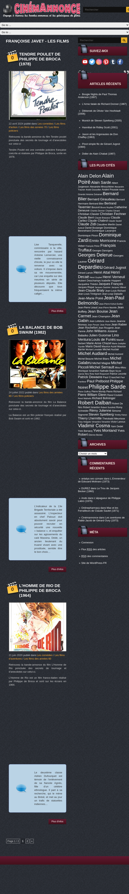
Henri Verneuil (114, 277)
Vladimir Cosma (94, 425)
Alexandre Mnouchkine (102, 186)
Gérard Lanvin (85, 272)
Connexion (87, 542)
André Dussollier (93, 189)
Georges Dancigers (102, 250)
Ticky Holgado (84, 422)
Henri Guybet (96, 277)
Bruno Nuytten (107, 207)
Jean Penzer (93, 325)
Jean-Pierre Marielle (107, 307)
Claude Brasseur (102, 218)
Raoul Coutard (114, 395)
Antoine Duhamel (94, 194)
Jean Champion (101, 316)
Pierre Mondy (99, 391)
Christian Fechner (113, 214)
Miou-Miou (120, 367)
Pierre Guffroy (84, 391)
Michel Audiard (92, 353)
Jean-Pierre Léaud (87, 307)
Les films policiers (24, 395)
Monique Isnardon (88, 370)
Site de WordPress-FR (94, 563)
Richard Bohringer (103, 398)
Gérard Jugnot (114, 268)
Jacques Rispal (86, 287)
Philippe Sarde (107, 386)
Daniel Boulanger (94, 227)
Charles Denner (97, 211)
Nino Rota (89, 374)
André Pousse (110, 189)
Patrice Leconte (118, 373)
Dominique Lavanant (104, 230)
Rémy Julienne (100, 410)
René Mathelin (84, 398)
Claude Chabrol (98, 220)
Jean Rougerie (106, 327)
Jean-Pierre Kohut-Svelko (111, 304)
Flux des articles (93, 549)
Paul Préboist (98, 381)
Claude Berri (86, 217)
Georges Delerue (95, 254)
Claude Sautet (115, 221)
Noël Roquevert (102, 374)
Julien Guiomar (100, 335)
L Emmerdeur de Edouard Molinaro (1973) (101, 480)
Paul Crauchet (111, 377)
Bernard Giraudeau (101, 199)
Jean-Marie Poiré (90, 298)
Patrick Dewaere (90, 377)
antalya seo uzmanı (92, 478)
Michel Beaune (86, 358)
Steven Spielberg (101, 414)
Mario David (93, 346)
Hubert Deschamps (89, 280)
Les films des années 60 (37, 658)
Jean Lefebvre (96, 321)
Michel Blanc (101, 358)
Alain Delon (89, 176)
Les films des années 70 (33, 127)
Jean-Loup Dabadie (112, 294)
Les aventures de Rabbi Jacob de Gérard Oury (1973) (101, 519)
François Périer (93, 246)
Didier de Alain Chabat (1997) (98, 153)
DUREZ (85, 488)
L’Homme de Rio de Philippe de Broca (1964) (40, 590)
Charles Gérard (112, 211)
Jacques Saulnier (103, 287)
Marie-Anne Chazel (99, 343)
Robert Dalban (94, 403)
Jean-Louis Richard (115, 290)
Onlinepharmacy (90, 507)
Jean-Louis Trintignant (89, 294)
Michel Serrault (101, 367)
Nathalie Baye (107, 371)
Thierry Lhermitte (90, 418)
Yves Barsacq (85, 431)
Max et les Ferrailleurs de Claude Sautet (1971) (98, 509)
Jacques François (110, 284)
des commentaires (94, 556)
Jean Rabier (119, 324)
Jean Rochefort (88, 327)
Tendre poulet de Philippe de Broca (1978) (40, 59)
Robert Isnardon (91, 407)
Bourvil (96, 207)
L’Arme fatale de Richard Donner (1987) (104, 104)
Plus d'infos (57, 311)
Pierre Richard (114, 391)
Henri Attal (102, 272)
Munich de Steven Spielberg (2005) (102, 120)
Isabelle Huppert (111, 280)
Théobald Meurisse (113, 418)
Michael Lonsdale (94, 349)
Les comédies (45, 123)
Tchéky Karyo (120, 415)
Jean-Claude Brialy (91, 290)
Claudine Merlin (106, 224)
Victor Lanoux (118, 421)
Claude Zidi (87, 224)
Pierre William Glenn (92, 394)
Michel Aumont (115, 354)
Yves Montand (105, 430)
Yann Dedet (117, 426)
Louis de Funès (103, 339)
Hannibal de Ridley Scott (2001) (100, 127)
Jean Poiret (105, 325)
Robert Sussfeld (108, 407)
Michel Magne (101, 363)
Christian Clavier (88, 214)
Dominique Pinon (88, 235)
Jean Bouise (98, 311)
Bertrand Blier (96, 203)
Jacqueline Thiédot (88, 284)
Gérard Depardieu (91, 264)
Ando (84, 498)
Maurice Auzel (109, 346)
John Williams (96, 331)
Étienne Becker (96, 435)
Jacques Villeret (118, 287)
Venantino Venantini (101, 422)
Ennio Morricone (102, 241)
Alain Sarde (101, 182)
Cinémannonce (89, 517)
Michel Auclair (111, 349)
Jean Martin (110, 321)
